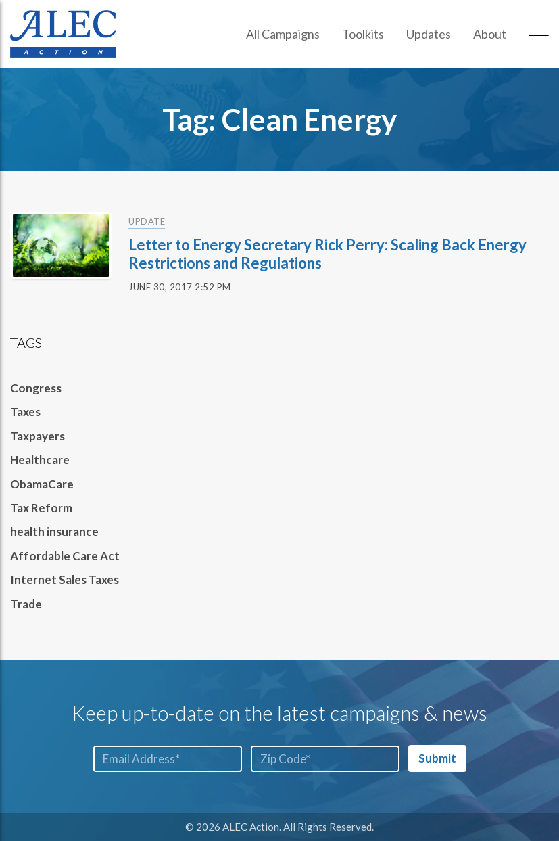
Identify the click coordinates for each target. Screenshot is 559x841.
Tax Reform (41, 508)
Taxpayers (37, 436)
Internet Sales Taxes (64, 579)
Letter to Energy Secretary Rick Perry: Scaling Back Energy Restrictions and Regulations (327, 253)
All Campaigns (283, 33)
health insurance (54, 531)
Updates (428, 33)
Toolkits (363, 33)
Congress (36, 388)
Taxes (25, 412)
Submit (437, 758)
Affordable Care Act (65, 556)
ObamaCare (42, 484)
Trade (26, 604)
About (489, 33)
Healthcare (40, 460)
